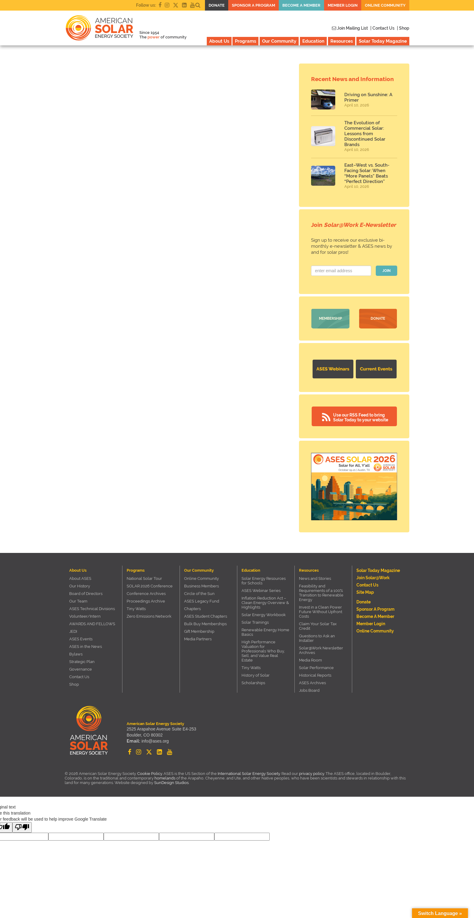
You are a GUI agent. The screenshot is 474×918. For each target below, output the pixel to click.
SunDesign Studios (171, 782)
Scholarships (253, 683)
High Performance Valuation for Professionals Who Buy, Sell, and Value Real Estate (263, 651)
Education (313, 41)
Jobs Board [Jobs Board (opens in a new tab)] (309, 690)
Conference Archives (146, 593)
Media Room (310, 660)
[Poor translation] (22, 827)
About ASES (80, 578)
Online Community (385, 5)
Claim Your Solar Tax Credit (318, 626)
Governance (80, 669)
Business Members (201, 586)
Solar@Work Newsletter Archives (321, 650)
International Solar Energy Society (249, 773)
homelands (164, 778)
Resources (341, 41)
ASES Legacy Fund (201, 601)
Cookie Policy (149, 773)
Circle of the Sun (199, 593)
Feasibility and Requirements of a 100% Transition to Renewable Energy (321, 593)
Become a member (301, 5)
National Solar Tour (144, 578)
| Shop (403, 28)
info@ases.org (155, 741)
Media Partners (198, 639)
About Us (219, 41)
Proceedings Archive (146, 601)
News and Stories (315, 578)
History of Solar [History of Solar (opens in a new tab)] (256, 675)
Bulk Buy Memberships (205, 624)
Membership (330, 318)
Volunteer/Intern (85, 616)
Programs (245, 41)
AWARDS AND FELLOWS (92, 624)
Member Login (343, 5)
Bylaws (76, 654)
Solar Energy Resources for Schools (264, 580)
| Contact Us (382, 28)
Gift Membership (199, 631)
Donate (217, 5)
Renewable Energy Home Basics (265, 632)
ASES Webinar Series (261, 590)
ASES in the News (85, 646)
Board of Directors (85, 593)
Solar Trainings (255, 622)
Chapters (192, 608)
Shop (74, 684)
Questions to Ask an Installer (317, 638)
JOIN (386, 271)
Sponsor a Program (253, 5)
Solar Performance (316, 667)
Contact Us (79, 677)
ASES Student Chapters (205, 616)
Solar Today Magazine (383, 41)
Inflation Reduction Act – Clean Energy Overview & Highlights (265, 602)
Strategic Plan (82, 661)
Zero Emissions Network (149, 616)
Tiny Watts (136, 608)
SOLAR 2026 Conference (150, 586)
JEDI (73, 631)
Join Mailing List (350, 28)
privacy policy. (312, 773)
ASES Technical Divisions (92, 608)
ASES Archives (312, 683)
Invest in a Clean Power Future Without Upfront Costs (320, 612)
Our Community (279, 41)
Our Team (78, 601)
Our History (79, 586)
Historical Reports (315, 675)
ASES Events (81, 639)
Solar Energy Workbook (264, 615)
